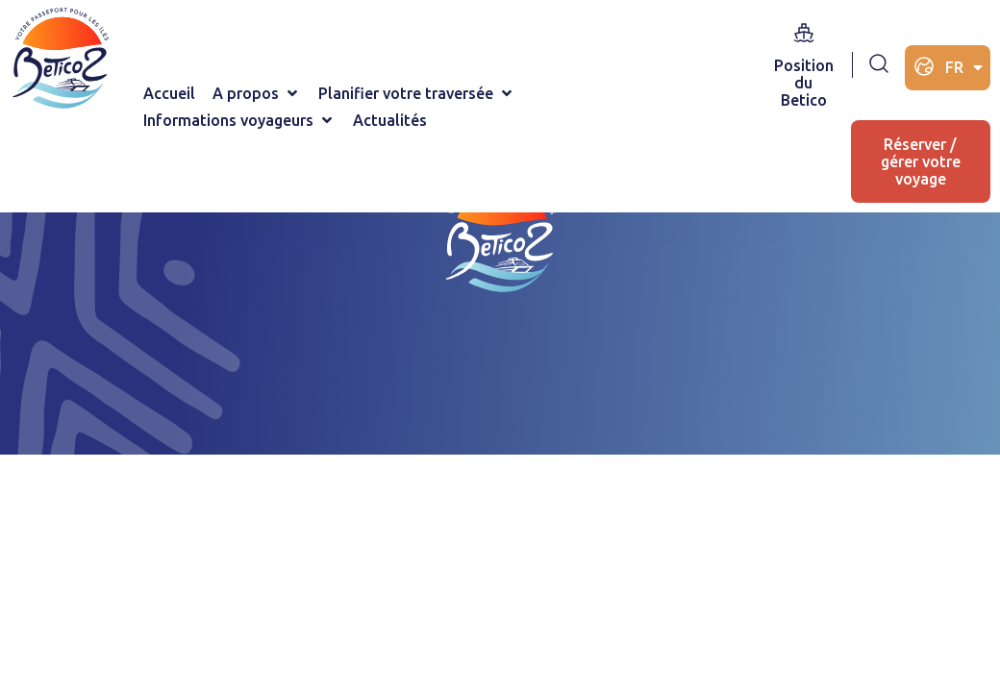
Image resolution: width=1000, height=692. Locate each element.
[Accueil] (169, 93)
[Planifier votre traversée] (417, 93)
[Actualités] (390, 120)
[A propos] (257, 93)
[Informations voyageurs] (239, 120)
